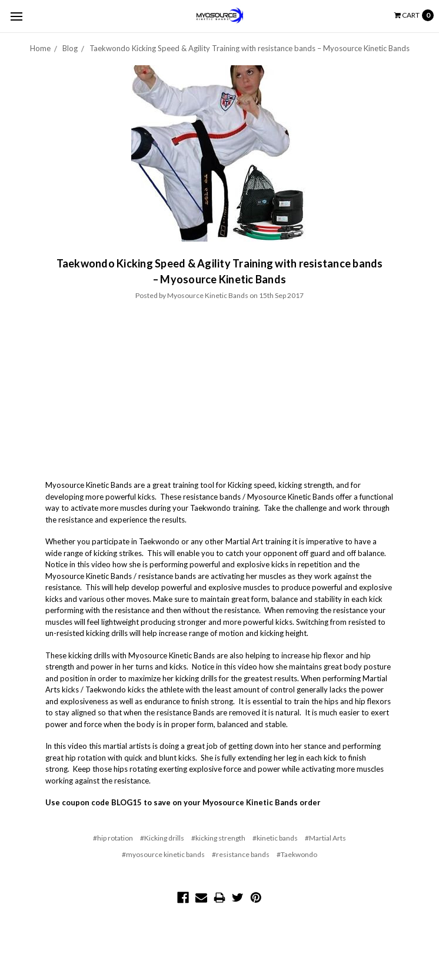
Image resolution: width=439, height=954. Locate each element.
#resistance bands (241, 854)
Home (40, 48)
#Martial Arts (325, 838)
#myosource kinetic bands (163, 854)
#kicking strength (218, 838)
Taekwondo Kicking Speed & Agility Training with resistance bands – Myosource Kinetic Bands (249, 48)
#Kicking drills (162, 838)
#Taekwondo (297, 854)
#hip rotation (113, 838)
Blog (70, 48)
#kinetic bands (275, 838)
